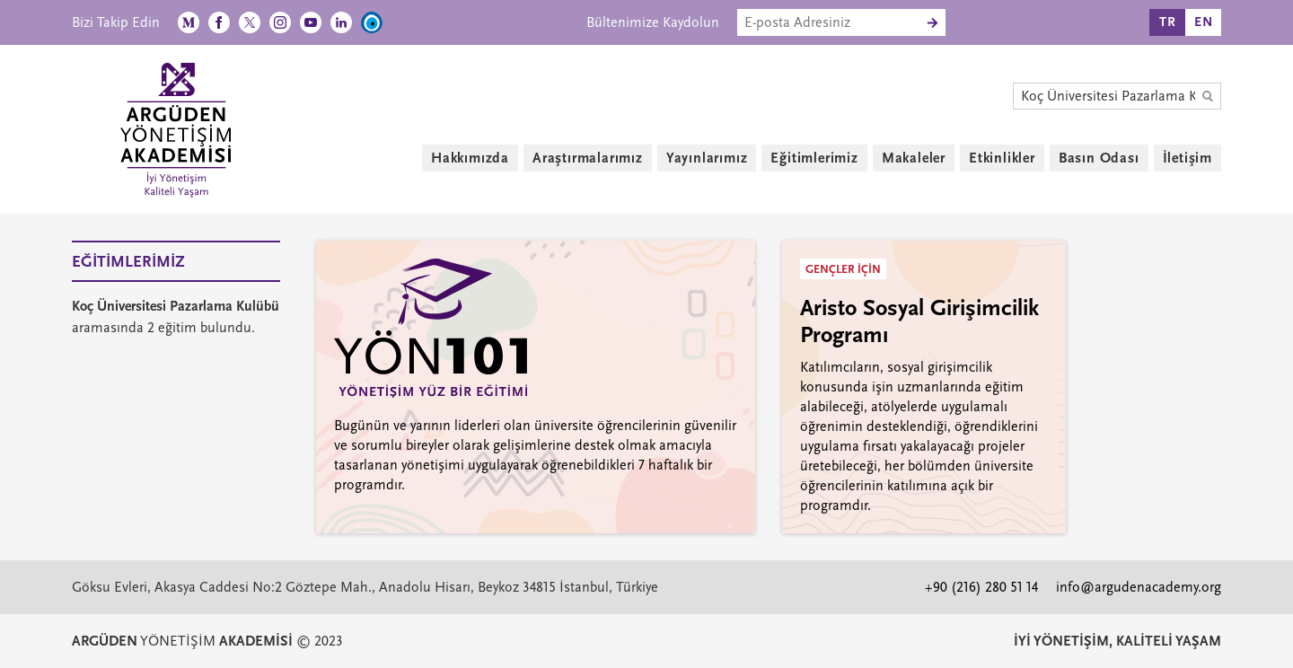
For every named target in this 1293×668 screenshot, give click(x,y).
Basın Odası (1099, 158)
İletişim (1187, 158)
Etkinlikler (1002, 158)
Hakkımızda (470, 158)
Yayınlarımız (707, 158)
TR (1167, 22)
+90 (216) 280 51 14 (981, 587)
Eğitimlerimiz (814, 158)
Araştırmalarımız (587, 158)
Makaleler (914, 158)
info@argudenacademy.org (1138, 587)
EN (1203, 22)
